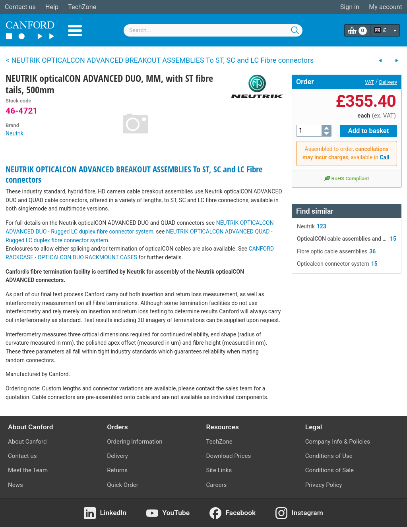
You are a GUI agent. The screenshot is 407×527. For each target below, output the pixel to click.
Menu (75, 30)
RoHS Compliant (346, 178)
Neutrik (14, 133)
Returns (117, 470)
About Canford (27, 441)
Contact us (20, 7)
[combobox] (213, 30)
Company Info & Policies (337, 441)
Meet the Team (28, 470)
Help (51, 7)
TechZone (82, 7)
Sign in (349, 7)
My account (385, 7)
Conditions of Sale (329, 470)
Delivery (388, 82)
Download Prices (228, 455)
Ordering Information (134, 441)
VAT (369, 82)
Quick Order (122, 484)
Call (384, 157)
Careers (216, 484)
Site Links (219, 470)
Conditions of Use (329, 455)
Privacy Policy (323, 484)
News (15, 484)
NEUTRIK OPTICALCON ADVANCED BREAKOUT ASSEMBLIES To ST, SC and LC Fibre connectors (134, 174)
